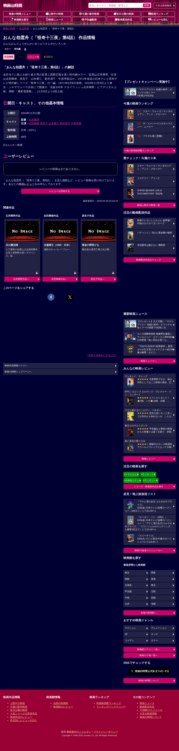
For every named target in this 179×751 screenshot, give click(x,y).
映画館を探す (20, 19)
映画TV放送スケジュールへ (149, 550)
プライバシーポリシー (106, 731)
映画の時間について (148, 680)
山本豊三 (54, 123)
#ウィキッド (147, 474)
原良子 (44, 123)
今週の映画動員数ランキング (139, 150)
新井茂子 (65, 123)
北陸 (153, 591)
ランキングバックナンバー (111, 706)
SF (126, 634)
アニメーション (159, 628)
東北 (153, 585)
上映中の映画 (54, 13)
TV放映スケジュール (151, 710)
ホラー (8, 49)
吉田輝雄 (34, 123)
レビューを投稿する (59, 191)
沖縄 (153, 604)
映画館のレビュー (63, 706)
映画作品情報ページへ (16, 365)
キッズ (154, 634)
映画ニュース (54, 19)
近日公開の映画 (124, 13)
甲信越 (128, 591)
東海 (153, 579)
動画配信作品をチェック (148, 259)
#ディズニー (149, 480)
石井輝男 (34, 119)
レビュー (32, 57)
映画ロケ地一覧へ (148, 655)
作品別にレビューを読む (23, 720)
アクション (130, 628)
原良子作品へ (97, 279)
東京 (127, 573)
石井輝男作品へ (21, 279)
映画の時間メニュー (20, 13)
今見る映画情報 (148, 713)
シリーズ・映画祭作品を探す (148, 486)
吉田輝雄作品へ (59, 279)
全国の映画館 (60, 703)
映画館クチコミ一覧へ (148, 649)
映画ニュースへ (149, 361)
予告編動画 (89, 19)
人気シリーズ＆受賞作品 (23, 713)
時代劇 (17, 49)
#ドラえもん (130, 474)
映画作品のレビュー (21, 717)
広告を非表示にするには (101, 355)
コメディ (129, 640)
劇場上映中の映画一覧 (148, 205)
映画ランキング (158, 13)
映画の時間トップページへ (18, 372)
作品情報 (24, 28)
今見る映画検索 (163, 5)
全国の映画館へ (149, 612)
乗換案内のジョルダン (79, 731)
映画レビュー (148, 458)
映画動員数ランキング (108, 703)
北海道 (128, 585)
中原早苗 (76, 123)
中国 (127, 598)
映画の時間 (9, 28)
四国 (153, 598)
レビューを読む (158, 19)
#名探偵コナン (131, 480)
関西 (127, 579)
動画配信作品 (123, 19)
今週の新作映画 (89, 13)
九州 (127, 604)
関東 (153, 573)
